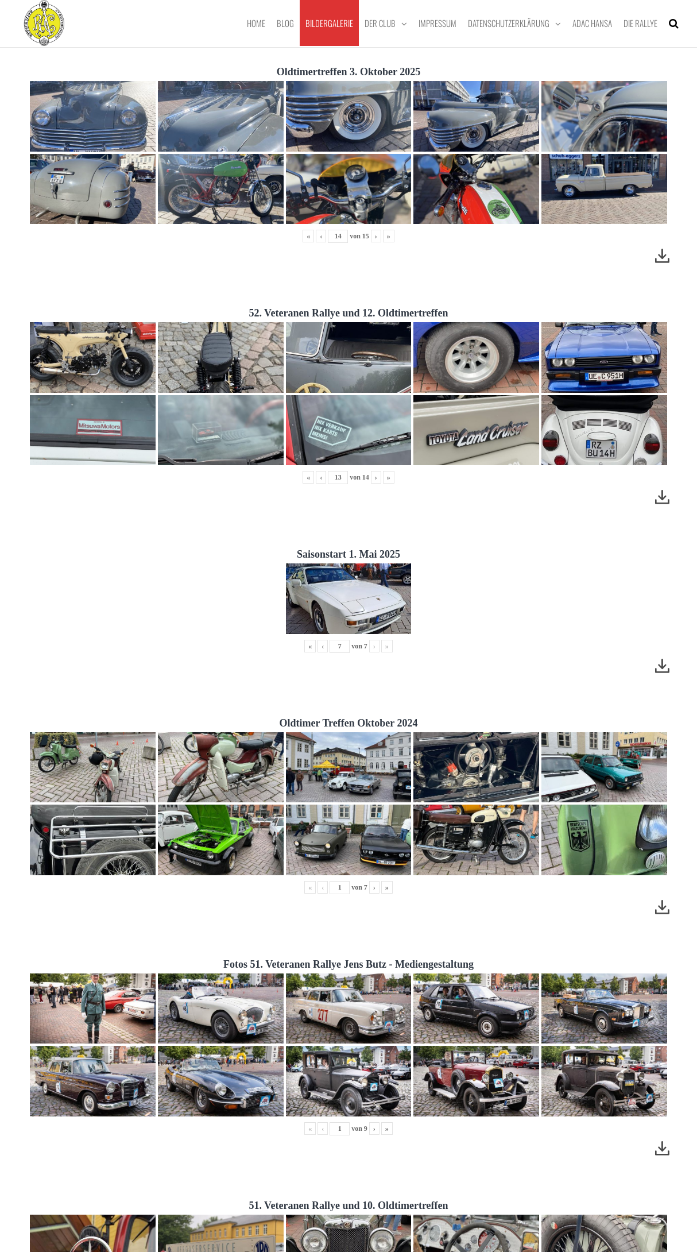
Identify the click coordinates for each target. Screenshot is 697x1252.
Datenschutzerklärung (508, 23)
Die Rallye (640, 23)
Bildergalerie (329, 23)
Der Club (380, 23)
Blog (285, 23)
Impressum (437, 23)
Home (256, 23)
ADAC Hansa (592, 23)
